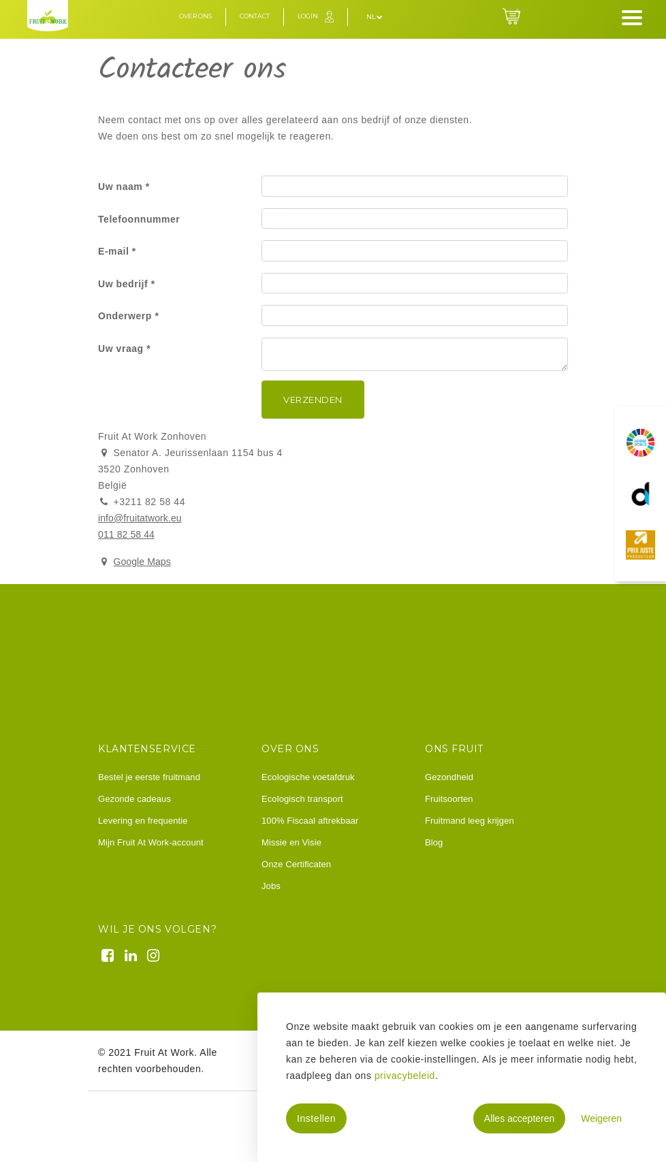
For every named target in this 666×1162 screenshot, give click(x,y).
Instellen (316, 1118)
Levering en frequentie (143, 821)
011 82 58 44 (126, 534)
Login (308, 16)
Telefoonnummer (139, 219)
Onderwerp (125, 315)
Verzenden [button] (313, 399)
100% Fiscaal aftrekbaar (309, 821)
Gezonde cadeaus (134, 799)
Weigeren (601, 1118)
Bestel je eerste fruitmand (149, 777)
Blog (434, 842)
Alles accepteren (519, 1118)
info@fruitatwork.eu (140, 518)
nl (374, 16)
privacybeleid (405, 1075)
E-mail (113, 251)
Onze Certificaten (296, 864)
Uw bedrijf (123, 283)
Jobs (271, 886)
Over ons (195, 16)
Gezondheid (449, 777)
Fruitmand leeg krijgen (469, 821)
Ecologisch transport (302, 799)
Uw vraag (121, 348)
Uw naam (120, 186)
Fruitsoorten (449, 799)
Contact (255, 16)
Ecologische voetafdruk (308, 777)
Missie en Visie (291, 842)
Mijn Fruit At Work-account (151, 842)
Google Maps (141, 561)
